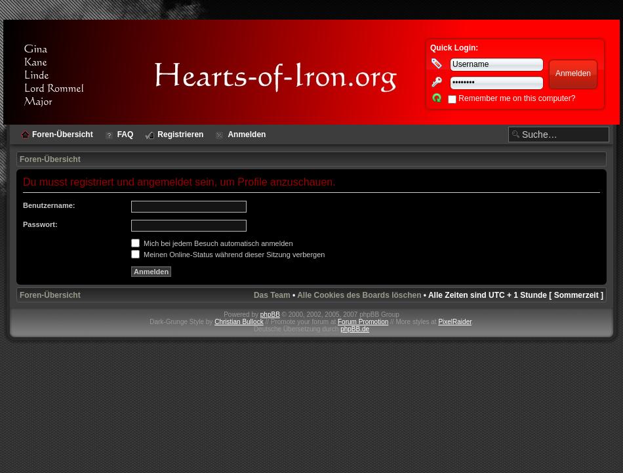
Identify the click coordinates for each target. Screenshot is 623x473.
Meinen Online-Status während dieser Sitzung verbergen (228, 254)
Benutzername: (49, 205)
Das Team (272, 295)
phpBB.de (354, 329)
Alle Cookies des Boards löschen (359, 295)
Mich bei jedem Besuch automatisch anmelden (212, 243)
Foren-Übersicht (50, 159)
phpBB (270, 314)
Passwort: (40, 224)
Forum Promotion (363, 321)
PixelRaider (455, 321)
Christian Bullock (238, 321)
